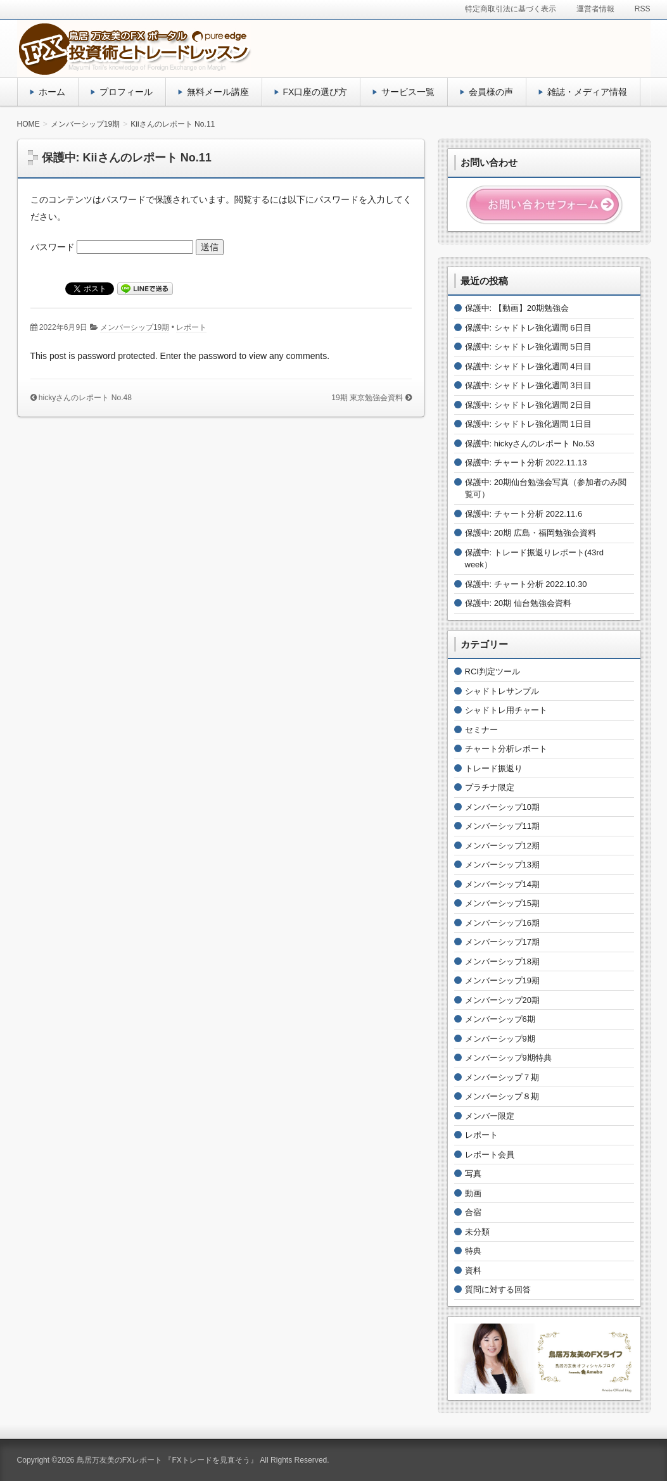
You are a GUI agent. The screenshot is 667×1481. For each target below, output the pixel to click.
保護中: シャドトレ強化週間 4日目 (528, 366)
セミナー (481, 729)
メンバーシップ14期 (502, 884)
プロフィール (126, 92)
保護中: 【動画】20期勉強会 (517, 308)
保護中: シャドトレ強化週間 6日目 (528, 327)
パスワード (112, 247)
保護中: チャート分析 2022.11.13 (526, 462)
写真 (473, 1173)
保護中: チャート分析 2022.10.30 (526, 584)
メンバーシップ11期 (502, 826)
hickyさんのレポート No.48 (85, 397)
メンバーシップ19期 (134, 327)
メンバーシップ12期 (502, 845)
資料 (473, 1270)
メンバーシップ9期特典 (508, 1057)
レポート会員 (489, 1154)
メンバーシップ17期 (502, 942)
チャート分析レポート (506, 748)
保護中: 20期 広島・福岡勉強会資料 (530, 533)
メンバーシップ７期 (502, 1077)
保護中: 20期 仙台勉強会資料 (518, 603)
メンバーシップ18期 (502, 961)
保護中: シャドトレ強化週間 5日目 (528, 346)
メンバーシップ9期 (500, 1038)
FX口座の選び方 (315, 92)
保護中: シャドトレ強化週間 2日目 (528, 405)
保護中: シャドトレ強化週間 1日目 (528, 424)
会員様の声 (491, 92)
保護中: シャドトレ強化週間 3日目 (528, 385)
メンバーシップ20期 (502, 1000)
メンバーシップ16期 (502, 923)
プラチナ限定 (489, 787)
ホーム (52, 92)
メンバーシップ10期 (502, 807)
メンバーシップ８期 (502, 1096)
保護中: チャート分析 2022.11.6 (524, 514)
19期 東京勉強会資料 (367, 397)
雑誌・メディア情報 (587, 92)
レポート (191, 327)
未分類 (477, 1232)
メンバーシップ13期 (502, 864)
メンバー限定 (489, 1116)
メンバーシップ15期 (502, 903)
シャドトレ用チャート (506, 710)
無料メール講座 (218, 92)
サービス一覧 (408, 92)
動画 (473, 1193)
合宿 (473, 1212)
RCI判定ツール (492, 671)
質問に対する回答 (498, 1289)
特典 (473, 1251)
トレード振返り (494, 768)
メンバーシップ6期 (500, 1019)
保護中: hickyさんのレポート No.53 (530, 443)
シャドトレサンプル (502, 691)
